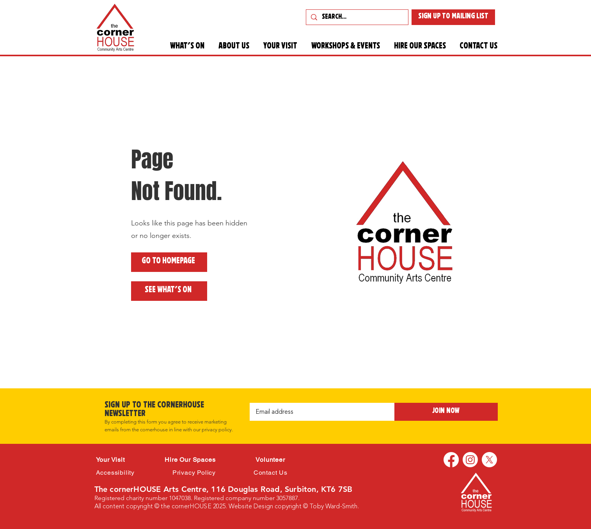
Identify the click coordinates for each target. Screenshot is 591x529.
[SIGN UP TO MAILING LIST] (453, 17)
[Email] (320, 412)
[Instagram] (470, 459)
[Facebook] (451, 459)
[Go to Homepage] (169, 262)
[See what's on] (169, 291)
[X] (489, 459)
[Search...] (357, 18)
